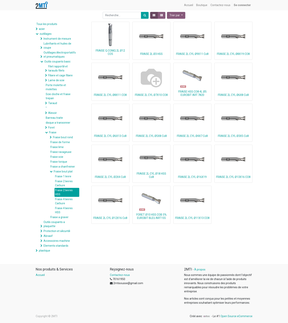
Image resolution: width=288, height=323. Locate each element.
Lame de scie (56, 80)
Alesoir (52, 112)
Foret (51, 127)
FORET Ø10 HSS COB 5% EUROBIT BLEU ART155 (151, 216)
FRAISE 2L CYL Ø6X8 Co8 (233, 94)
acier (42, 28)
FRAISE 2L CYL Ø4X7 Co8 (192, 135)
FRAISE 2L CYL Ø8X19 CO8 (233, 53)
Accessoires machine (57, 240)
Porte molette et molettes (56, 87)
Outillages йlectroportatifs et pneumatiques (60, 54)
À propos (199, 269)
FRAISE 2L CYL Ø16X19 (192, 176)
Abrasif (48, 235)
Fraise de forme (60, 142)
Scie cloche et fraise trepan (58, 96)
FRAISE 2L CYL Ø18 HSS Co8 (151, 175)
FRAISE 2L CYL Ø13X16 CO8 (233, 176)
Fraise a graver (59, 217)
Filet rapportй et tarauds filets (58, 68)
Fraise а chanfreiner (62, 166)
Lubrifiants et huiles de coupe (57, 45)
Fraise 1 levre (63, 176)
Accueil (40, 275)
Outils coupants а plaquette (54, 224)
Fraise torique (58, 161)
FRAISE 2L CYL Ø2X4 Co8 (110, 176)
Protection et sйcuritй (57, 231)
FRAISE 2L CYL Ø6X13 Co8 (110, 135)
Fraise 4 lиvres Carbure (64, 201)
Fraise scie (56, 156)
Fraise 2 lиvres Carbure (64, 183)
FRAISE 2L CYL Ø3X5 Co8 (233, 135)
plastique (44, 250)
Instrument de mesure (57, 38)
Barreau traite (54, 117)
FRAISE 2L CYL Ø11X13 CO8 (192, 217)
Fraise (52, 132)
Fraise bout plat (63, 171)
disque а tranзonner (58, 122)
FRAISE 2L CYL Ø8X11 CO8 (110, 94)
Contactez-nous (120, 275)
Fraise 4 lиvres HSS (64, 210)
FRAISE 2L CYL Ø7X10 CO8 (151, 94)
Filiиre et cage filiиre (60, 75)
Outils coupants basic (57, 61)
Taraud (52, 103)
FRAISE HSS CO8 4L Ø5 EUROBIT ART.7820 (192, 93)
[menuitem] (189, 5)
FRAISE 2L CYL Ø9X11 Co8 (192, 53)
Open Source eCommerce (236, 316)
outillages (46, 33)
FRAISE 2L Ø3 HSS (151, 53)
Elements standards (56, 245)
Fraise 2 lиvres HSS (64, 192)
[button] (176, 15)
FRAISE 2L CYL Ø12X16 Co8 (110, 217)
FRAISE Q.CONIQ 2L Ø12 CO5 (110, 52)
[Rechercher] (145, 15)
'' (46, 108)
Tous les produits (46, 24)
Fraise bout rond (63, 137)
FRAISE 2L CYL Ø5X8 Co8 (151, 135)
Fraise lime (57, 147)
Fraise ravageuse (60, 151)
